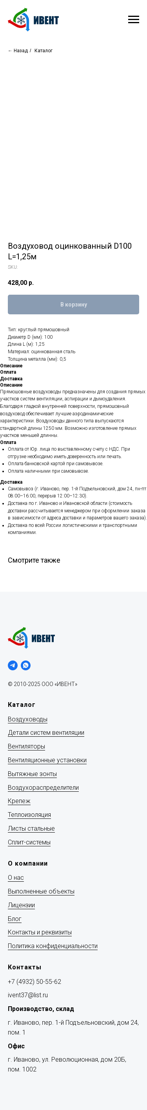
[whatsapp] (26, 665)
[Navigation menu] (133, 20)
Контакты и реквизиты (40, 932)
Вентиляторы (26, 746)
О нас (16, 877)
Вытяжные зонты (32, 774)
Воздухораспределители (43, 787)
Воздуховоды (27, 719)
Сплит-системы (29, 842)
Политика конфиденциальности (53, 946)
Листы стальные (31, 828)
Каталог (43, 50)
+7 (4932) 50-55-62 (34, 981)
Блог (15, 919)
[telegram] (13, 665)
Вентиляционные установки (47, 760)
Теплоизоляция (29, 814)
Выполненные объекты (41, 891)
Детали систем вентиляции (46, 732)
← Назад (18, 50)
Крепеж (19, 801)
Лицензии (21, 905)
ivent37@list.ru (28, 995)
